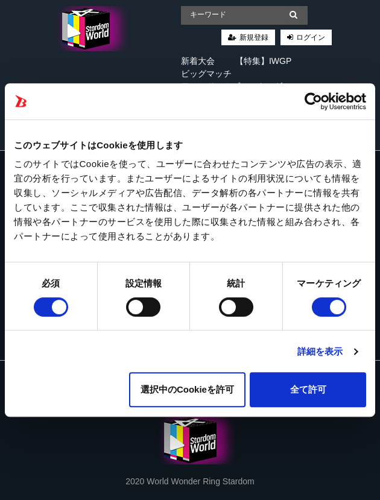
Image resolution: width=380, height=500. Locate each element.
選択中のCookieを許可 (187, 389)
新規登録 (253, 37)
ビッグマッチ (206, 73)
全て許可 (308, 389)
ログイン (310, 37)
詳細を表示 (320, 351)
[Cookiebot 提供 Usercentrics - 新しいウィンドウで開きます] (313, 101)
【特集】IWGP (263, 61)
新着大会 (198, 61)
